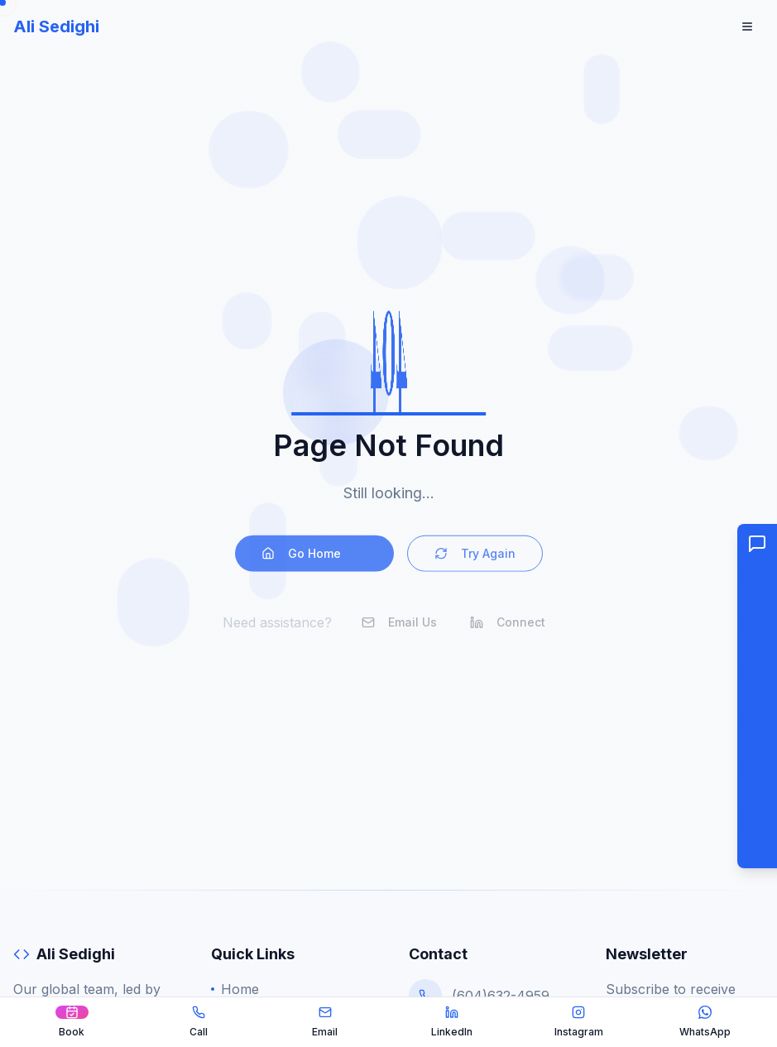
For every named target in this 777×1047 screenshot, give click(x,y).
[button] (757, 696)
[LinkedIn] (452, 1022)
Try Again (475, 559)
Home (235, 989)
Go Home (314, 559)
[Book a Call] (71, 1022)
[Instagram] (578, 1022)
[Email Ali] (324, 1022)
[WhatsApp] (705, 1022)
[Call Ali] (198, 1022)
